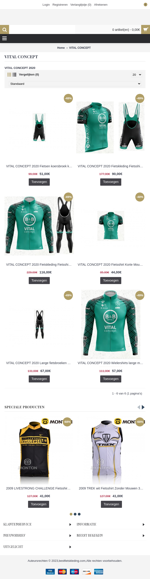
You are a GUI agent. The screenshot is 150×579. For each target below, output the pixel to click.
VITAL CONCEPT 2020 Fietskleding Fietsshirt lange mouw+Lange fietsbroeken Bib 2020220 (40, 264)
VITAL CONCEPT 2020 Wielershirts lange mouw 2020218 (112, 363)
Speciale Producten (25, 407)
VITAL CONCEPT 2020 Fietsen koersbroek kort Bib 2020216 (40, 166)
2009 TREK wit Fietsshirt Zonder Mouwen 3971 (112, 488)
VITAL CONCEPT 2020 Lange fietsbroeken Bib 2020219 (40, 363)
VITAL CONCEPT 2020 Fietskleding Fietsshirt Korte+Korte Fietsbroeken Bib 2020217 (112, 166)
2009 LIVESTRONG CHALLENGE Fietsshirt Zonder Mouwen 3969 (39, 488)
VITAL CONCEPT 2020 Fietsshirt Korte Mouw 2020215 (112, 264)
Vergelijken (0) (29, 74)
